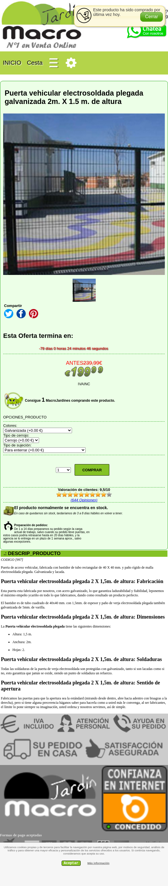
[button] (151, 17)
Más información (98, 863)
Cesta (34, 62)
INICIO (12, 62)
